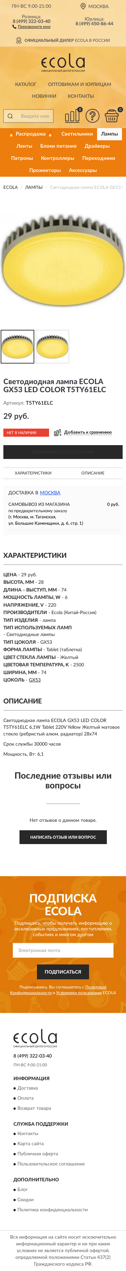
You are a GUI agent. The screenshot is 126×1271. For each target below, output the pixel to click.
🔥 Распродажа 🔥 (30, 134)
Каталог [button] (26, 84)
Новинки (44, 96)
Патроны (22, 158)
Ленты (24, 146)
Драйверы (97, 146)
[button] (31, 26)
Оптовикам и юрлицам (79, 84)
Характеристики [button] (33, 473)
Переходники (98, 158)
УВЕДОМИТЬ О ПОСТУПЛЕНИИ (63, 452)
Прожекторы (45, 170)
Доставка (27, 1088)
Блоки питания (58, 146)
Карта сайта (30, 1144)
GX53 (35, 680)
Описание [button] (92, 473)
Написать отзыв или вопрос (63, 837)
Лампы (109, 134)
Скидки (25, 1199)
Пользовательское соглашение (51, 1164)
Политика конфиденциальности (52, 1210)
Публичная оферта (37, 1154)
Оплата (25, 1098)
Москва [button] (50, 493)
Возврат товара (34, 1108)
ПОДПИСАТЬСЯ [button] (63, 972)
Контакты (81, 96)
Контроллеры (57, 158)
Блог (22, 1189)
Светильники (77, 134)
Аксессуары (83, 170)
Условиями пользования (79, 993)
